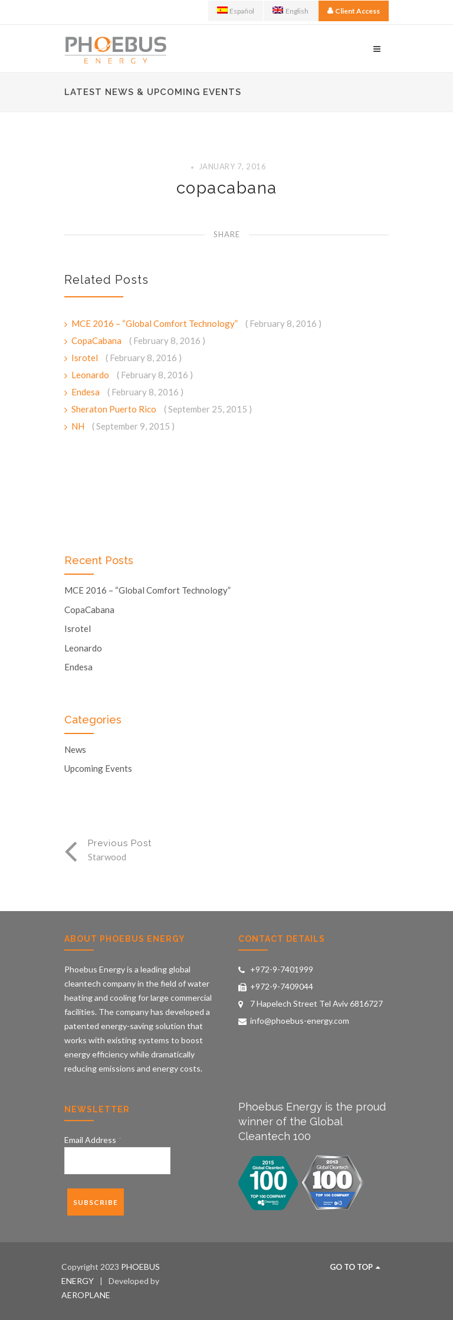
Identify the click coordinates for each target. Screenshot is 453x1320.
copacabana (226, 188)
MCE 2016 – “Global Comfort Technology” (155, 323)
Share (227, 234)
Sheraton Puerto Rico (114, 409)
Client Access (357, 10)
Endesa (86, 391)
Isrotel (85, 357)
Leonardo (91, 374)
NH (78, 426)
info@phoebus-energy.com (299, 1021)
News (75, 750)
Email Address (93, 1140)
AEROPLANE (85, 1295)
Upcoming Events (98, 769)
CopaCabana (97, 340)
